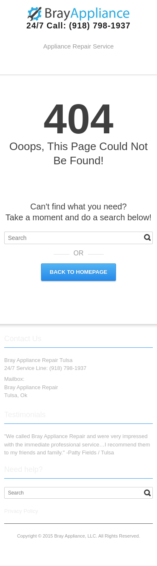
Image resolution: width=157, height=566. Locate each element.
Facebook (59, 64)
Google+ (86, 64)
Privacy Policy (21, 511)
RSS (100, 64)
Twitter (73, 64)
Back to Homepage (78, 272)
